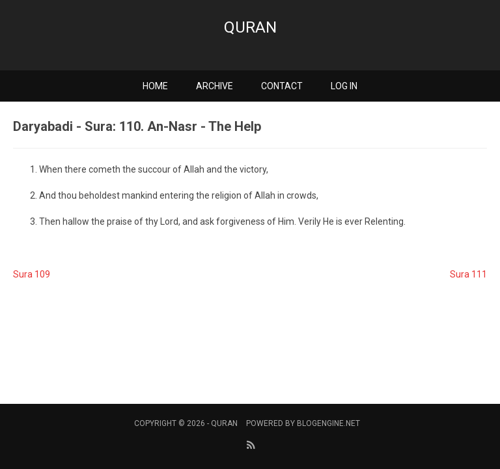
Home (155, 86)
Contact (282, 86)
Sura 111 (468, 274)
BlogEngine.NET (328, 423)
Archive (214, 86)
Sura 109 (31, 274)
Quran (250, 27)
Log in (344, 86)
